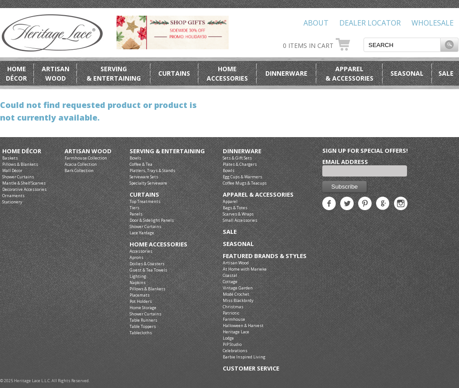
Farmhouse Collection (86, 158)
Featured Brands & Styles (265, 256)
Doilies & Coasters (147, 264)
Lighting (138, 276)
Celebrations (235, 351)
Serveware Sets (144, 177)
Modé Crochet (236, 294)
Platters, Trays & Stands (152, 170)
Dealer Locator (370, 23)
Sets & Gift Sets (237, 158)
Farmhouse (234, 319)
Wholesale (432, 23)
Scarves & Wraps (238, 214)
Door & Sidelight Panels (152, 220)
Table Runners (143, 320)
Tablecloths (141, 333)
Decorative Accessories (24, 189)
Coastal (230, 275)
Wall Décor (12, 170)
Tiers (134, 208)
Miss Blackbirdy (238, 300)
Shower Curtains (18, 177)
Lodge (228, 338)
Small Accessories (240, 220)
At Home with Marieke (245, 269)
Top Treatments (145, 201)
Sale (446, 73)
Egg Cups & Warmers (242, 177)
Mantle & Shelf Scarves (24, 183)
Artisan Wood (88, 151)
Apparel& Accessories (349, 73)
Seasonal (407, 73)
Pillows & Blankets (20, 164)
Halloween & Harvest (243, 325)
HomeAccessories (227, 73)
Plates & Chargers (240, 164)
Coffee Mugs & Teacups (245, 183)
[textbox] (402, 45)
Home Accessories (158, 244)
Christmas (233, 307)
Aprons (136, 257)
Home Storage (143, 307)
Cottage (230, 282)
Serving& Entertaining (114, 73)
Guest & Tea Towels (148, 270)
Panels (136, 214)
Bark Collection (79, 170)
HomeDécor (16, 73)
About (316, 23)
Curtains (174, 73)
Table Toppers (143, 326)
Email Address (345, 162)
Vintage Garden (238, 288)
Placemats (140, 295)
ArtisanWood (55, 73)
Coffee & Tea (141, 164)
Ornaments (13, 195)
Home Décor (21, 151)
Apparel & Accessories (258, 194)
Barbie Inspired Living (244, 357)
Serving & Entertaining (167, 151)
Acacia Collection (81, 164)
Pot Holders (141, 301)
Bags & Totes (235, 208)
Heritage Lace (236, 332)
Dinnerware (286, 73)
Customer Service (251, 368)
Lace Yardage (142, 233)
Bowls (135, 158)
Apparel (230, 201)
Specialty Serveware (148, 183)
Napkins (138, 282)
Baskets (10, 158)
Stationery (12, 202)
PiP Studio (232, 344)
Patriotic (231, 313)
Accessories (141, 251)
